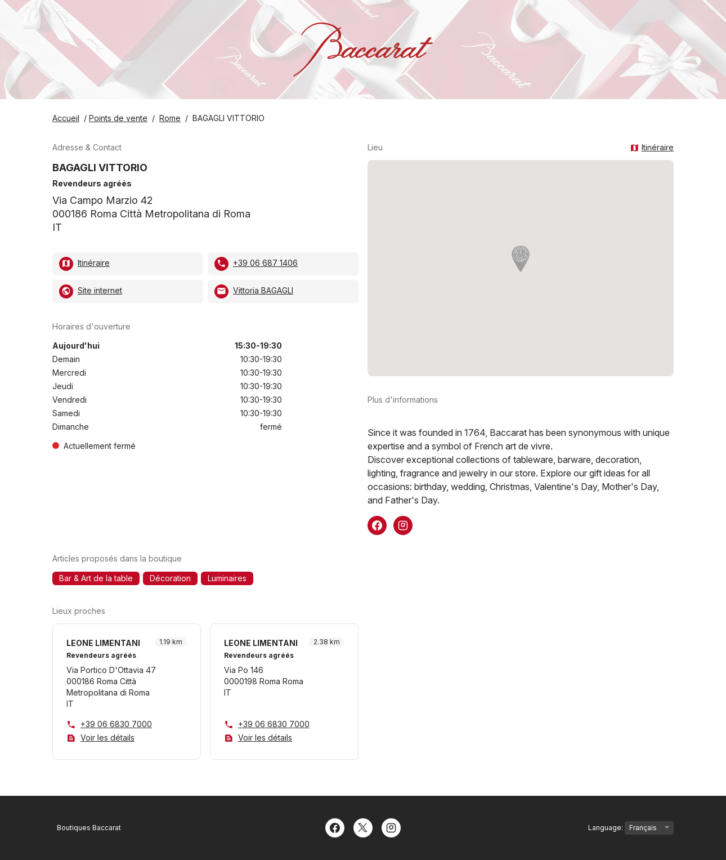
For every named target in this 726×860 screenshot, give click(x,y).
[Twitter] (363, 826)
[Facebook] (334, 826)
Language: (631, 828)
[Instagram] (391, 826)
